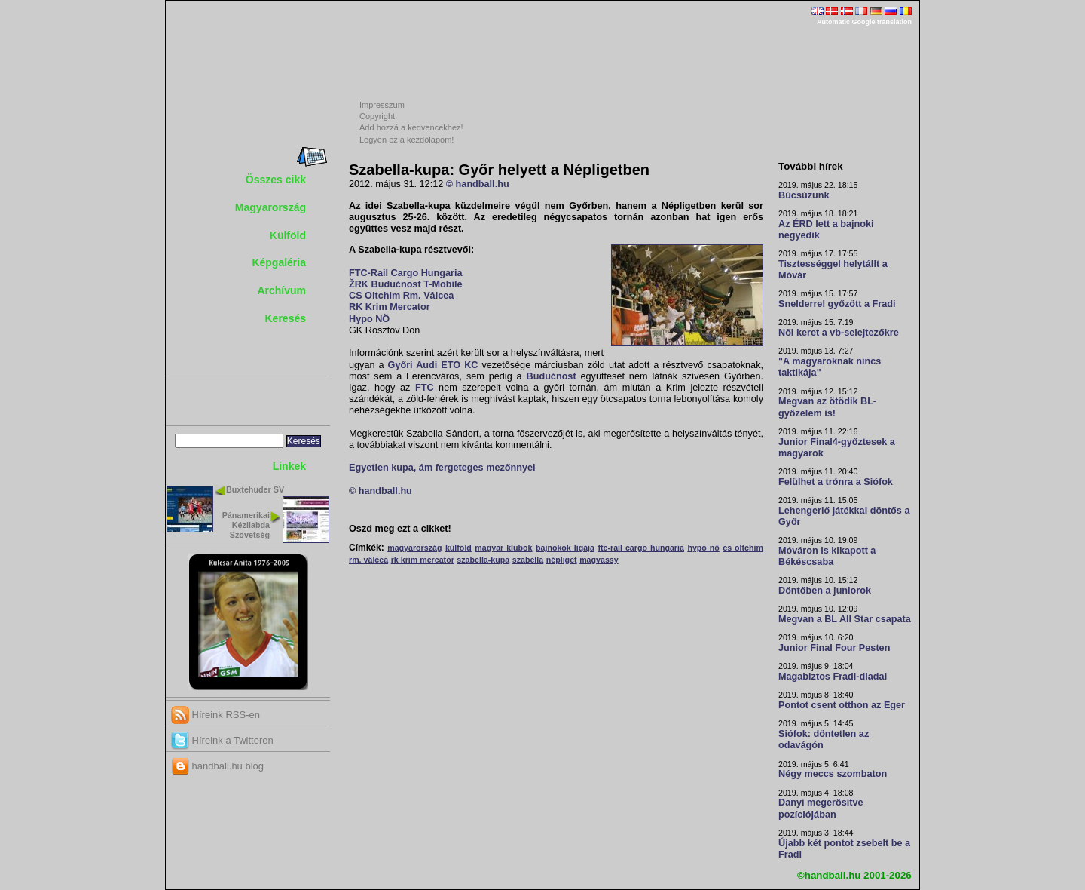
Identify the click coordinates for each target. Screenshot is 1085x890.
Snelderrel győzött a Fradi (836, 304)
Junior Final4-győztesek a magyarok (836, 448)
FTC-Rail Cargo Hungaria (405, 273)
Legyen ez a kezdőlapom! (406, 139)
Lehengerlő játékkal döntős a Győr (843, 516)
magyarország (414, 547)
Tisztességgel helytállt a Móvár (833, 270)
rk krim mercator (422, 559)
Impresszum (382, 104)
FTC (424, 387)
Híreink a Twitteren (222, 740)
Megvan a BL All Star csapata (844, 619)
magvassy (599, 559)
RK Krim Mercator (389, 307)
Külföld (288, 235)
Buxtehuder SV (255, 489)
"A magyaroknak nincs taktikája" (829, 367)
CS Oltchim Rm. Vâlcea (401, 295)
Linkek (289, 466)
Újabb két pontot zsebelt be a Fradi (844, 849)
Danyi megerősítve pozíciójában (820, 808)
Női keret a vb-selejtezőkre (838, 332)
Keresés (286, 318)
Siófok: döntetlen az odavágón (823, 739)
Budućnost (551, 376)
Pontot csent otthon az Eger (841, 705)
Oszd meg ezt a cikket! (400, 528)
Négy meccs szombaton (832, 774)
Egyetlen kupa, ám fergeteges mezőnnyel (442, 467)
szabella (527, 559)
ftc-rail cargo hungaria (640, 547)
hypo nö (703, 547)
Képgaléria (279, 262)
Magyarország (270, 207)
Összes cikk (276, 179)
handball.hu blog (217, 766)
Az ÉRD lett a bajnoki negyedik (826, 230)
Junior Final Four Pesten (834, 648)
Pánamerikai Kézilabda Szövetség (246, 525)
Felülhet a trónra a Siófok (835, 482)
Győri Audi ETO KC (433, 365)
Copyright (377, 116)
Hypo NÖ (369, 319)
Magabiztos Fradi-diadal (832, 676)
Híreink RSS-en (215, 714)
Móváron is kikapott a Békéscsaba (827, 556)
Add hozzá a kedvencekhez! (411, 127)
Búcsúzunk (804, 195)
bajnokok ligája (565, 547)
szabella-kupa (483, 559)
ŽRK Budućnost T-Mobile (405, 284)
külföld (458, 547)
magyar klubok (503, 547)
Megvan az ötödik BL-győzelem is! (827, 407)
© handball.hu (477, 184)
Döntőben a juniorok (824, 590)
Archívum (281, 290)
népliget (561, 559)
